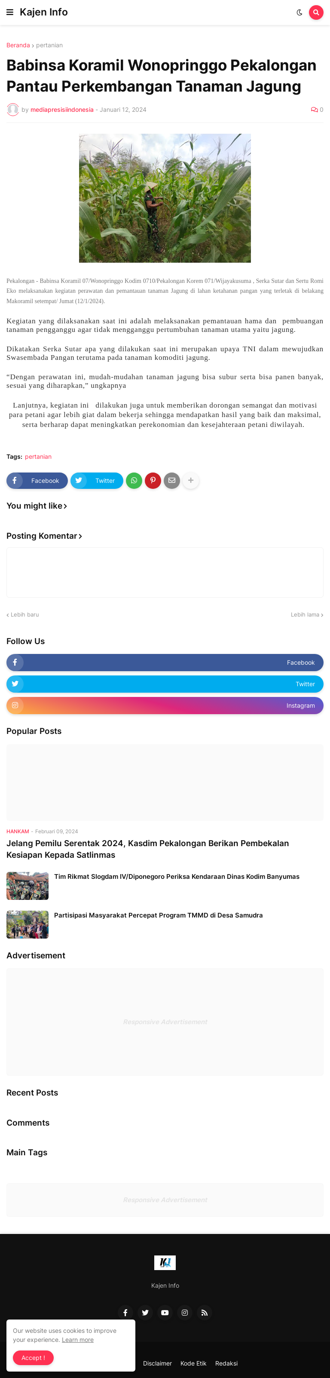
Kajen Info (44, 12)
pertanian (49, 45)
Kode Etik (193, 1363)
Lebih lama (305, 614)
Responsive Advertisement (165, 1022)
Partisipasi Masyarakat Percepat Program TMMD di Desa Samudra (158, 915)
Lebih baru (25, 614)
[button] (10, 12)
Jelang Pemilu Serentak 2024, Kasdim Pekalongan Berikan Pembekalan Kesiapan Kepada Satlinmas (147, 849)
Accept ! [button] (33, 1357)
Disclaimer (157, 1363)
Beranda (18, 45)
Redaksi (226, 1363)
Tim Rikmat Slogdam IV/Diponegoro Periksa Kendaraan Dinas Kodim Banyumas (176, 876)
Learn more (78, 1339)
